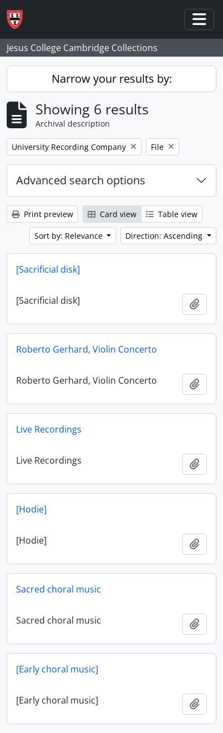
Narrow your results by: (112, 78)
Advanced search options (80, 180)
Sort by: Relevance (69, 235)
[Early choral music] (57, 669)
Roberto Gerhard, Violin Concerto (86, 349)
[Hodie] (31, 509)
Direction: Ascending (165, 235)
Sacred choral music (58, 589)
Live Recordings (49, 429)
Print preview (42, 214)
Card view (112, 214)
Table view (171, 214)
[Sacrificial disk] (48, 269)
